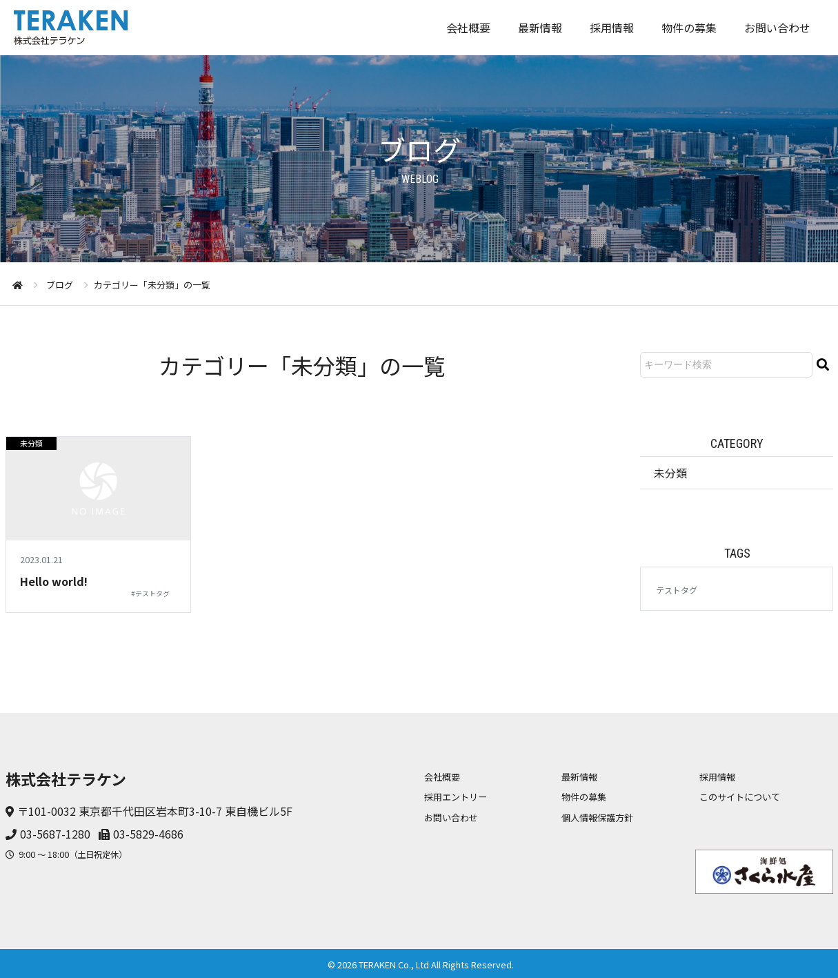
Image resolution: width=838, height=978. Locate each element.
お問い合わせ (777, 27)
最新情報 (540, 27)
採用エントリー (455, 796)
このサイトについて (739, 796)
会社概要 (468, 27)
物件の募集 (689, 27)
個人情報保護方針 (597, 817)
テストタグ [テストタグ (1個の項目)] (676, 590)
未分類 (31, 443)
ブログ (59, 284)
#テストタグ (150, 593)
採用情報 (612, 27)
